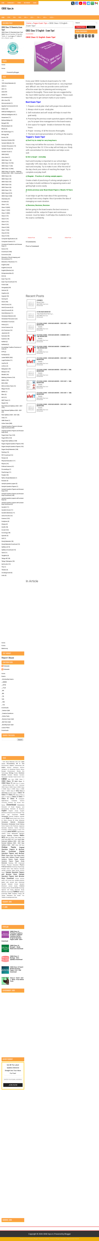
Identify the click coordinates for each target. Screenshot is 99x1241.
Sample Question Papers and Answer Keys (13, 873)
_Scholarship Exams (8, 679)
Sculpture (4, 521)
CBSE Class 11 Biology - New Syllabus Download (16, 957)
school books (6, 515)
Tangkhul (4, 555)
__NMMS (4, 682)
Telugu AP (4, 558)
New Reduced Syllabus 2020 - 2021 (12, 406)
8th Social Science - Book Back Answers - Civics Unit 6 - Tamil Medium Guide (54, 370)
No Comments (40, 305)
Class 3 (4, 218)
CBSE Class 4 (5, 181)
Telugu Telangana (7, 561)
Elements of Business (8, 262)
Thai (3, 567)
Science (4, 518)
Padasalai (6, 666)
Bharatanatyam (6, 126)
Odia (3, 417)
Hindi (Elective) (6, 313)
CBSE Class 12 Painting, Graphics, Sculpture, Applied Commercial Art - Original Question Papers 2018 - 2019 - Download (12, 936)
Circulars (4, 201)
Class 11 (4, 210)
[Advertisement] (49, 497)
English (4, 264)
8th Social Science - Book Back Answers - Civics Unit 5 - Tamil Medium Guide (54, 381)
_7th (3, 696)
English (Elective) (7, 270)
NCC (3, 397)
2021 (3, 89)
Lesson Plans (5, 727)
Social (3, 530)
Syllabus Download (7, 550)
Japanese (4, 333)
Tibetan (4, 570)
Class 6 (4, 227)
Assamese (5, 117)
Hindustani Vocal (7, 321)
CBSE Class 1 (5, 160)
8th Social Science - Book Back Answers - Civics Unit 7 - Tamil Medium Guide (54, 358)
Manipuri (4, 372)
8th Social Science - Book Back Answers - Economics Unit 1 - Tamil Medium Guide (54, 347)
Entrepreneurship (7, 273)
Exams (35, 2)
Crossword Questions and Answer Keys (13, 802)
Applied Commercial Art (9, 106)
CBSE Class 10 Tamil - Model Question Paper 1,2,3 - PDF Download (17, 969)
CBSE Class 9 (5, 196)
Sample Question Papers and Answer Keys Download (13, 876)
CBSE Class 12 (6, 168)
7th (39, 16)
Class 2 (4, 216)
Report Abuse (8, 658)
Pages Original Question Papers (11, 443)
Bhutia (3, 129)
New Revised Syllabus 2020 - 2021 (12, 410)
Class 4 (4, 221)
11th (14, 17)
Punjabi (4, 475)
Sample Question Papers (9, 486)
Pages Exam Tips (40, 23)
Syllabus (4, 547)
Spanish (4, 535)
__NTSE (4, 685)
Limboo (4, 366)
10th (20, 17)
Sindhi (3, 527)
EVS (3, 276)
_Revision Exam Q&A (8, 719)
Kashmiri (4, 339)
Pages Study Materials (8, 449)
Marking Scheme (7, 377)
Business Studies (7, 140)
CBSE (3, 154)
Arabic (3, 109)
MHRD (3, 391)
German (4, 290)
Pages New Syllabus (8, 441)
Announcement (6, 103)
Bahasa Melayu (6, 120)
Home (3, 3)
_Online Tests (5, 716)
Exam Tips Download (8, 282)
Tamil (3, 552)
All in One (4, 100)
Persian (4, 458)
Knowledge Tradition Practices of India (11, 829)
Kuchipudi (5, 354)
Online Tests (5, 423)
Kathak (4, 341)
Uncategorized (6, 572)
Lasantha (46, 1238)
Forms (19, 3)
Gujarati (4, 296)
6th (45, 16)
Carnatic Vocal (6, 148)
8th (33, 16)
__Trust (4, 688)
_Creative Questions (7, 713)
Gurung (4, 299)
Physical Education (7, 461)
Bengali (4, 123)
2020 (3, 86)
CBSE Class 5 (5, 184)
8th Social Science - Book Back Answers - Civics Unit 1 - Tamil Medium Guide (54, 324)
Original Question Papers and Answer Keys (13, 853)
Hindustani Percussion (8, 319)
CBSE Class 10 (6, 163)
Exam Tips (5, 279)
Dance (3, 249)
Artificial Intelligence (8, 111)
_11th (3, 705)
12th (9, 17)
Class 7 (4, 230)
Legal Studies (6, 360)
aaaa (3, 92)
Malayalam (5, 369)
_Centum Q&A (6, 710)
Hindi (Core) (5, 304)
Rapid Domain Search (73, 1238)
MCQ (3, 383)
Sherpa (4, 524)
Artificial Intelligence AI (8, 114)
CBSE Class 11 (6, 166)
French (4, 284)
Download (5, 251)
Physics (4, 463)
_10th (3, 702)
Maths (3, 380)
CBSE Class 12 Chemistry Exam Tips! (12, 28)
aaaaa (3, 94)
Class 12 (4, 213)
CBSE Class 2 (5, 176)
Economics (40, 300)
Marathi (4, 374)
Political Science (6, 466)
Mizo (3, 394)
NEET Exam (5, 400)
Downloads (11, 2)
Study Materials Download (9, 544)
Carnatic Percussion (7, 146)
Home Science (6, 327)
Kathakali (4, 344)
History (4, 324)
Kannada (4, 336)
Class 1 (4, 204)
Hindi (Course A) (6, 307)
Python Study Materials (8, 478)
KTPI (3, 351)
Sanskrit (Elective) (7, 513)
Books (3, 137)
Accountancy (5, 97)
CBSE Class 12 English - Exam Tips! (40, 30)
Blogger (16, 72)
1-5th (52, 16)
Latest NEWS (5, 357)
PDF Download (6, 455)
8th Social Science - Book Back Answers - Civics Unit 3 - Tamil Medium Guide (54, 405)
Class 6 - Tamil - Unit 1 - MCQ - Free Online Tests (17, 979)
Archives (91, 27)
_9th (3, 690)
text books (5, 564)
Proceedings (5, 469)
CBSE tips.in (8, 8)
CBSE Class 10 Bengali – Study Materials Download (16, 947)
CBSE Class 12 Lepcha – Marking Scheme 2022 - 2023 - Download (11, 172)
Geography (5, 287)
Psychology (5, 472)
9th (26, 16)
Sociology (5, 532)
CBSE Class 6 (5, 187)
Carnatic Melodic (7, 143)
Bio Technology (6, 131)
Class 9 (4, 236)
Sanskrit (4, 507)
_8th (3, 693)
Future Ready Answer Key (44, 312)
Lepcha (4, 363)
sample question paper (8, 483)
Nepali (3, 403)
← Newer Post (30, 237)
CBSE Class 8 (5, 193)
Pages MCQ (5, 438)
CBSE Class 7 (5, 190)
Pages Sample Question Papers (11, 446)
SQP (3, 538)
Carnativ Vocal (6, 151)
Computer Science (7, 241)
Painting (4, 452)
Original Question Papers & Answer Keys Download (13, 849)
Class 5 (4, 224)
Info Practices (6, 330)
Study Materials (6, 541)
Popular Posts (80, 27)
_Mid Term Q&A (6, 722)
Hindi (3, 302)
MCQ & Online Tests (7, 386)
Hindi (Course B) (6, 310)
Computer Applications (8, 238)
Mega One (5, 389)
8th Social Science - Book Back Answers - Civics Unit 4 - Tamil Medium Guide (54, 393)
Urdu (3, 575)
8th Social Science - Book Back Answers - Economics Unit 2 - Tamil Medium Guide (54, 335)
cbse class (5, 157)
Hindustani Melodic (7, 316)
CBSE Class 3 (5, 179)
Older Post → (69, 237)
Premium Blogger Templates (58, 1238)
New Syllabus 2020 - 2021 (9, 415)
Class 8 (4, 233)
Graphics (4, 293)
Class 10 (4, 207)
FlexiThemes (29, 1238)
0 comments (29, 34)
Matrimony (27, 3)
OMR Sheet (5, 420)
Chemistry (4, 199)
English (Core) (6, 267)
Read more (45, 304)
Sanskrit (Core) (6, 510)
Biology (4, 134)
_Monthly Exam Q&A (8, 724)
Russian (4, 480)
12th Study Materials (8, 83)
